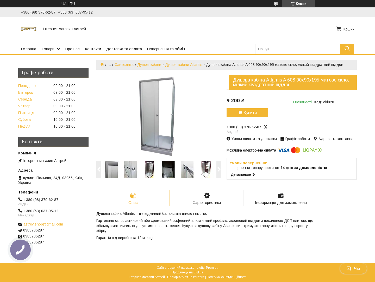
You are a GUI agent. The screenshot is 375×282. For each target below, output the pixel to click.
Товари (47, 49)
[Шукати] (347, 49)
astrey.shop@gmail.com (43, 224)
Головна (28, 49)
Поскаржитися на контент (185, 277)
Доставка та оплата (124, 49)
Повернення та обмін (166, 49)
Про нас (72, 49)
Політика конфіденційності (226, 277)
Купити (250, 112)
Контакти (93, 49)
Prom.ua (212, 268)
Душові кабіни (149, 64)
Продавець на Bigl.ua (187, 272)
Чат (353, 268)
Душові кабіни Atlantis (183, 64)
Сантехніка (124, 64)
